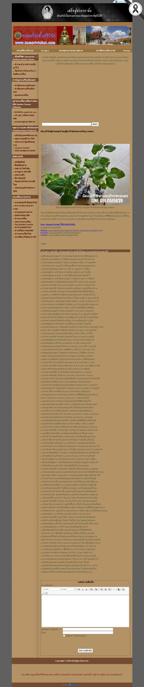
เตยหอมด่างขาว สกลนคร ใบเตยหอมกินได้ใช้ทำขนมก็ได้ (66, 401)
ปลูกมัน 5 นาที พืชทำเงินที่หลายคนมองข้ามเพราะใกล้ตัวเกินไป (69, 295)
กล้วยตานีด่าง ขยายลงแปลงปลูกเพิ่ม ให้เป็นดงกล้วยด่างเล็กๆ (68, 407)
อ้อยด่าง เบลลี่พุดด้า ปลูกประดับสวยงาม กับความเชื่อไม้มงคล (68, 359)
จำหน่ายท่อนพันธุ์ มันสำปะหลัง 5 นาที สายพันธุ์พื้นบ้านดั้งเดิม (68, 308)
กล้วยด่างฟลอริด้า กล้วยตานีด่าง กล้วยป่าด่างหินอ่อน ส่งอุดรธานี (69, 430)
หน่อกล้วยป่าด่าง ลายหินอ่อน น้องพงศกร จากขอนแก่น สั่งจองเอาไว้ (71, 446)
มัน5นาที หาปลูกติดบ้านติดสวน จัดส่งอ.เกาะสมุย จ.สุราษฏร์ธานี (69, 330)
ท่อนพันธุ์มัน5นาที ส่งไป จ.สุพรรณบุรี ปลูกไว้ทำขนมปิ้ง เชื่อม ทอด (70, 524)
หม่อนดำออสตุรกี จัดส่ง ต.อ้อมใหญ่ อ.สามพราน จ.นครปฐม (67, 417)
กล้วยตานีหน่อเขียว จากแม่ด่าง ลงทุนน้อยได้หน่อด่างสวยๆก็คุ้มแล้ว (71, 453)
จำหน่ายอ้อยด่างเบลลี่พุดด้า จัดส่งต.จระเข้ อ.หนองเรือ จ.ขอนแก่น (70, 304)
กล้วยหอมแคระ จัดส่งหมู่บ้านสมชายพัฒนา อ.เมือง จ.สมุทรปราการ (70, 301)
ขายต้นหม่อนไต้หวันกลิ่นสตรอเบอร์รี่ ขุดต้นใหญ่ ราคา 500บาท (69, 546)
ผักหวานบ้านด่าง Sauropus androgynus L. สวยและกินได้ (65, 398)
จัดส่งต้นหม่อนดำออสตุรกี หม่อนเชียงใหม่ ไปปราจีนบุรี (65, 562)
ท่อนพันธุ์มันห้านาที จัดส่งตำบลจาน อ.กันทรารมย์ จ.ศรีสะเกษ (68, 340)
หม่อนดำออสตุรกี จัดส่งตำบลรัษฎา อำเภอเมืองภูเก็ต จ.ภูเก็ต (67, 320)
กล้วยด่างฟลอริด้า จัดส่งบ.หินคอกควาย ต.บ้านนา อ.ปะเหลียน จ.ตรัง (71, 366)
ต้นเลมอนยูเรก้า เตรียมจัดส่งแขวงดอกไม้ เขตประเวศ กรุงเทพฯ (69, 282)
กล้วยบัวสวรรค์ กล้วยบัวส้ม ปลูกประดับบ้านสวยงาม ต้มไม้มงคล (69, 491)
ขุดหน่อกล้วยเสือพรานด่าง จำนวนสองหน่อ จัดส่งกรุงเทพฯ (66, 382)
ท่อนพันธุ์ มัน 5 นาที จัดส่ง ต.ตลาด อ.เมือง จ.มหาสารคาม (66, 514)
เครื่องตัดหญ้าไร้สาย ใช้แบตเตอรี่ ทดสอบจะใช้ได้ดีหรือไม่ (67, 530)
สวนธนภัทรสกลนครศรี (50, 228)
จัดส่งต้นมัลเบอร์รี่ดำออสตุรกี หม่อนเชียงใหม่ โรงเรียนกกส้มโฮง (69, 569)
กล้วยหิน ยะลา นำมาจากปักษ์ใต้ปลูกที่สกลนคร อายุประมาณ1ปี (69, 556)
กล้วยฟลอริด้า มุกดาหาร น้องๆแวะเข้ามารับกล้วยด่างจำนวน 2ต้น (70, 498)
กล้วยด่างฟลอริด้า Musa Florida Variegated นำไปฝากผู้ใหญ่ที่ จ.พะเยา (71, 543)
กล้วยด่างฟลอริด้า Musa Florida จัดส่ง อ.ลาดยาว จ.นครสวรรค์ (68, 285)
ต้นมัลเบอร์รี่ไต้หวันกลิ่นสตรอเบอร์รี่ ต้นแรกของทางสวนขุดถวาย (69, 536)
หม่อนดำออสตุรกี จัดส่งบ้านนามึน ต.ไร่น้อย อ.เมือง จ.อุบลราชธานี (70, 298)
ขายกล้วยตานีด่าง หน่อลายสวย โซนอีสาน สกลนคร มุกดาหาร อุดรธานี (72, 449)
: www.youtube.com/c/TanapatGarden (59, 235)
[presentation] (83, 642)
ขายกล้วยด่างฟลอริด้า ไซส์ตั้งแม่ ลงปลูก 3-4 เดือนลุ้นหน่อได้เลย (69, 488)
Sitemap (126, 51)
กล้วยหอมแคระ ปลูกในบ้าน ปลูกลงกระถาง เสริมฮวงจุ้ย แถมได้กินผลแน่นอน (74, 511)
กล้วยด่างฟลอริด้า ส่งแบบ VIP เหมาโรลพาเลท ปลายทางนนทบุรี (69, 501)
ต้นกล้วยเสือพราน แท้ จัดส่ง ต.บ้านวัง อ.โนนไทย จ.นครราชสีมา (69, 459)
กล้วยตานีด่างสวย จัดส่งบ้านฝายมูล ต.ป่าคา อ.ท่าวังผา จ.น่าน (68, 362)
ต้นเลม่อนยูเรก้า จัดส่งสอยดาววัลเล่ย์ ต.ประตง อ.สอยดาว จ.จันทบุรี (70, 388)
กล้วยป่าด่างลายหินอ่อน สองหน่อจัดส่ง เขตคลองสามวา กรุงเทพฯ (69, 385)
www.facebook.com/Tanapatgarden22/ (65, 233)
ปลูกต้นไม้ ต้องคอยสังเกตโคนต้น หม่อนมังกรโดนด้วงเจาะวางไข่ (69, 565)
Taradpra (45, 51)
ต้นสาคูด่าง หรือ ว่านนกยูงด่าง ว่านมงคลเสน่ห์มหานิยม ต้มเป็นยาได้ (71, 475)
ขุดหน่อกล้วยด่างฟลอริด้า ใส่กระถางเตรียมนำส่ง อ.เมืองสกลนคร (69, 404)
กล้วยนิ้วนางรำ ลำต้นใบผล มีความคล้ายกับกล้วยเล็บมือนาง (67, 411)
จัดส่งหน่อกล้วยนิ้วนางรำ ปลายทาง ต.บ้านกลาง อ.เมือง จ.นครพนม (70, 414)
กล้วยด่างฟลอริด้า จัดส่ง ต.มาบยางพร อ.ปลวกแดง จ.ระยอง (67, 375)
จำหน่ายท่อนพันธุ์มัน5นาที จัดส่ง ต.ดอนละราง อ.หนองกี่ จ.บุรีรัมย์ (70, 314)
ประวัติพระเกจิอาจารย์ (105, 51)
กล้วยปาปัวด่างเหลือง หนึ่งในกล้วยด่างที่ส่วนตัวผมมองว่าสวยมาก (69, 427)
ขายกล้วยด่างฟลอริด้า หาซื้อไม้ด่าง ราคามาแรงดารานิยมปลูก (68, 549)
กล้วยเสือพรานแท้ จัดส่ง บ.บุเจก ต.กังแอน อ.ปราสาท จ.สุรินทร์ (68, 456)
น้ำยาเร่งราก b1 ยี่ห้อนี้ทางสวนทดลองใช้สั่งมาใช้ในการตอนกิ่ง (68, 533)
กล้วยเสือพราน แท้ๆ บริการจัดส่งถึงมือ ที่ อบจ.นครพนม (65, 465)
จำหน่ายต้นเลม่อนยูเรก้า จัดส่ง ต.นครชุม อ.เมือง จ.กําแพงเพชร (69, 262)
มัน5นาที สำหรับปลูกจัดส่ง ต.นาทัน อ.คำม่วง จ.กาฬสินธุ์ (65, 369)
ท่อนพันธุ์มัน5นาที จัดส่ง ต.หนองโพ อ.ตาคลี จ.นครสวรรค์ (66, 343)
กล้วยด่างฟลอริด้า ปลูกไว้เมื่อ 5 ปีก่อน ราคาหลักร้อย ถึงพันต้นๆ (69, 517)
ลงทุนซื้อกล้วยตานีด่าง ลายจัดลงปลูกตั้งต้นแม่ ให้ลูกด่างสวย (67, 433)
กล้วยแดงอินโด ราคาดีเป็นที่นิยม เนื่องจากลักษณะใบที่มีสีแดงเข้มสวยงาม (73, 507)
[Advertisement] (85, 73)
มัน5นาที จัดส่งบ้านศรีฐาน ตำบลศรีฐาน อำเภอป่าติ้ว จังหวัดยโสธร (70, 317)
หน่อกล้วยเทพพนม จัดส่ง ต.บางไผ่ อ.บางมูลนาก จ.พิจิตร (66, 269)
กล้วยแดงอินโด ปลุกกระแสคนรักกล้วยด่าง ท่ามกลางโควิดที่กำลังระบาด (73, 472)
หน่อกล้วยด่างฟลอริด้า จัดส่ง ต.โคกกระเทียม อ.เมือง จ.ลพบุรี (68, 424)
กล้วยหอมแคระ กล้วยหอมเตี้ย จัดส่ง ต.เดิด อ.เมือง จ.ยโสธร (67, 333)
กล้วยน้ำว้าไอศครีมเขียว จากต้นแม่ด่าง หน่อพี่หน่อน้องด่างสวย (69, 436)
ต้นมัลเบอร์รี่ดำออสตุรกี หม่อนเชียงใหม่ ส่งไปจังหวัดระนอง (67, 572)
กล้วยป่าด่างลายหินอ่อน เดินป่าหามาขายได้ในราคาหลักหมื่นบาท (70, 482)
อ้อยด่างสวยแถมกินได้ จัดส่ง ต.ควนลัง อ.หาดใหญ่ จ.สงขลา (67, 356)
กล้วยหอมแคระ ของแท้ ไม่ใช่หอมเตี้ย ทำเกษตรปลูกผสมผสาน (68, 266)
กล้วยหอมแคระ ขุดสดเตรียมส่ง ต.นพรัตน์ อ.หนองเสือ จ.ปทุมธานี (70, 494)
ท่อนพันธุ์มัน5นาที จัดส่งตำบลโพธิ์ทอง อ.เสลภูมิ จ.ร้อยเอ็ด (66, 324)
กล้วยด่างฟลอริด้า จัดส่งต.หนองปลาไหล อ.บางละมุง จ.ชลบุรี (68, 337)
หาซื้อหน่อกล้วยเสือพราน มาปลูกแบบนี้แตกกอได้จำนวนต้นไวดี (69, 485)
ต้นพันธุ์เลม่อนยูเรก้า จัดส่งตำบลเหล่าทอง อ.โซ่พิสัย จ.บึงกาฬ (68, 353)
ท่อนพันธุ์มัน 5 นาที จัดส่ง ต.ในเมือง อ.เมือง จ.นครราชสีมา (67, 272)
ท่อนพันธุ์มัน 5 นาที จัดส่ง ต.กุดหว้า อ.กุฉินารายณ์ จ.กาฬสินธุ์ (68, 279)
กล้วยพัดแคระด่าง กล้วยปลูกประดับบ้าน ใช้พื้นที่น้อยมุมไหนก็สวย (70, 395)
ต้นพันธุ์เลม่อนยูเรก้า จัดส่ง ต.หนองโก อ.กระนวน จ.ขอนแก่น (67, 311)
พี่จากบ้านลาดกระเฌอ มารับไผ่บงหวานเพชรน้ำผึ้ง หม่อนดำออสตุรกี (71, 540)
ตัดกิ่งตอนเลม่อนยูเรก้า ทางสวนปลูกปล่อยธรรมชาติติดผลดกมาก (70, 256)
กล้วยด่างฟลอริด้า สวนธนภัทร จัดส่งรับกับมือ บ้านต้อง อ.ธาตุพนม (70, 469)
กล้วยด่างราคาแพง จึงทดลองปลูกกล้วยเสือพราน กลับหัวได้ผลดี (69, 478)
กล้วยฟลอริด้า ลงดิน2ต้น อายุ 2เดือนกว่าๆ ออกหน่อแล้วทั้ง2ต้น (68, 443)
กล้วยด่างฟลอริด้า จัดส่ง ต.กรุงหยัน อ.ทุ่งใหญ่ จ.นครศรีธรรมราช (69, 288)
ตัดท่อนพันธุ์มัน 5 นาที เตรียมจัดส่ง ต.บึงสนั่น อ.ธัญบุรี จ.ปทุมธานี (70, 462)
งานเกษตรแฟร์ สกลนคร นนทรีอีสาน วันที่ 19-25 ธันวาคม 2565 (68, 349)
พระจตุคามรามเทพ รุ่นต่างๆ (71, 51)
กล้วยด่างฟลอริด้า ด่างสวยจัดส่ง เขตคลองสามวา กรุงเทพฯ (67, 372)
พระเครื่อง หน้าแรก (25, 51)
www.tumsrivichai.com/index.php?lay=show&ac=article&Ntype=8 (75, 230)
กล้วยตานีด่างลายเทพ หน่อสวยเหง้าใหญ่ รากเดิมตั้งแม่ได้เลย (68, 440)
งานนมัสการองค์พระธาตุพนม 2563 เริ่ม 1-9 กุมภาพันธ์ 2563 (67, 553)
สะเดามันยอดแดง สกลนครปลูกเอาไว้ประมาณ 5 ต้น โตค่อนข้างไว (70, 559)
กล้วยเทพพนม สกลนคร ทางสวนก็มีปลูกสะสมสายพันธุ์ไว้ (66, 275)
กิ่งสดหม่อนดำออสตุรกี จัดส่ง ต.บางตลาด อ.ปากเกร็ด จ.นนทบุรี (69, 346)
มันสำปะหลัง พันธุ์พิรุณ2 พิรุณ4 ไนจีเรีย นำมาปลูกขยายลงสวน (68, 520)
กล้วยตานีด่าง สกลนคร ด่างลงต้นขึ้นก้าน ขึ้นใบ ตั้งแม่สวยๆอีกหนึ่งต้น (71, 504)
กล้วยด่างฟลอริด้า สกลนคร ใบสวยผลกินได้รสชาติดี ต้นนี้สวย (68, 291)
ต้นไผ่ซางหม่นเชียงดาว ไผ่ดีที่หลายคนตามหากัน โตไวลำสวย (68, 259)
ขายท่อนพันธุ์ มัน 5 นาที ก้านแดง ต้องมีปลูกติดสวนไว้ (65, 527)
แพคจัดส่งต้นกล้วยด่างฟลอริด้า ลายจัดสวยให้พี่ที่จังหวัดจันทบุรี (69, 420)
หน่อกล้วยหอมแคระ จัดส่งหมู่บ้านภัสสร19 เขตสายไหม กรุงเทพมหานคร (72, 327)
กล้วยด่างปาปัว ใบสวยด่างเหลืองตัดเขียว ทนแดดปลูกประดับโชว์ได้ (71, 378)
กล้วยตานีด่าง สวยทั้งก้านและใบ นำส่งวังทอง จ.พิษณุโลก (66, 391)
